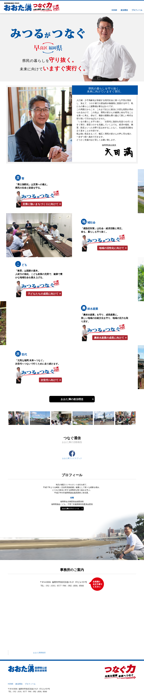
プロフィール (137, 10)
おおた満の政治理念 (72, 399)
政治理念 (124, 10)
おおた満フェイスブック (72, 455)
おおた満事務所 (39, 652)
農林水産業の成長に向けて (109, 337)
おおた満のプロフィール (70, 508)
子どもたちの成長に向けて (43, 293)
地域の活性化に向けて (111, 248)
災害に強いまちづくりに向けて (40, 204)
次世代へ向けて (49, 380)
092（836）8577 (54, 585)
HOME (114, 10)
